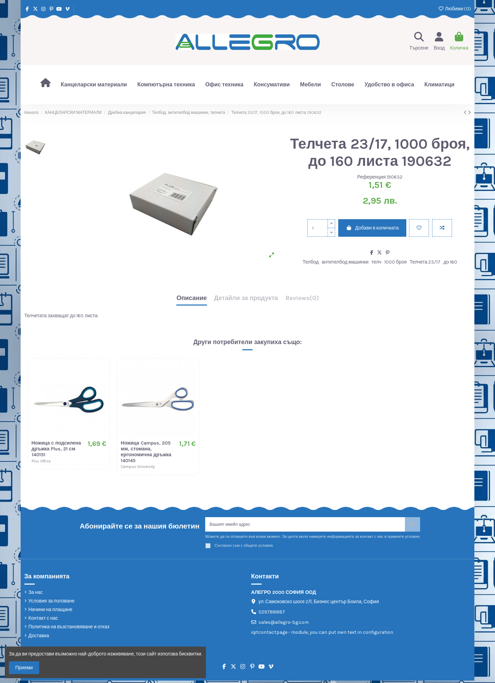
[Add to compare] (442, 228)
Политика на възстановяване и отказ (69, 629)
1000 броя (395, 262)
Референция (371, 177)
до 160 (450, 262)
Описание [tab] (191, 298)
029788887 (271, 614)
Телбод (310, 262)
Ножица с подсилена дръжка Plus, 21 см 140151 (56, 449)
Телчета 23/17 (425, 262)
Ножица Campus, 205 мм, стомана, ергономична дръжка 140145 (146, 451)
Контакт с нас (43, 620)
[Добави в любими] (419, 228)
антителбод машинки (345, 262)
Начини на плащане (51, 612)
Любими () (454, 9)
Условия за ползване (52, 603)
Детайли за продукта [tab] (246, 298)
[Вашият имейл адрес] (305, 525)
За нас (36, 594)
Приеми (24, 668)
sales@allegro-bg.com (283, 624)
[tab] (302, 300)
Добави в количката (372, 228)
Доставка (39, 638)
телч (377, 262)
